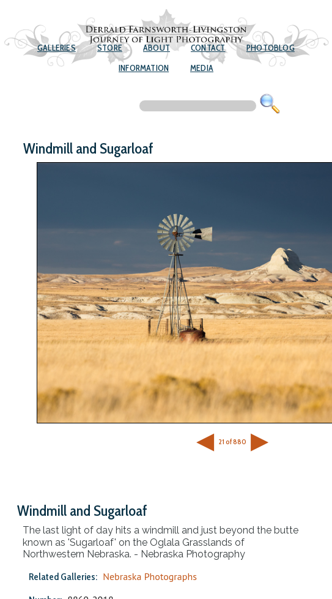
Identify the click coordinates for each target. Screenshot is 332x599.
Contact (208, 47)
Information (144, 67)
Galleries (56, 47)
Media (201, 67)
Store (109, 47)
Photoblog (270, 47)
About (156, 47)
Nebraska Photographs (150, 576)
